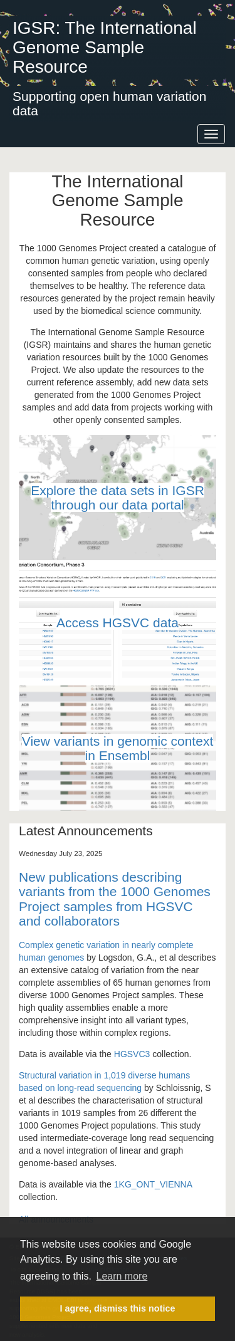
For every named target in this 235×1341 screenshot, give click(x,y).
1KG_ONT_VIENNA (153, 1184)
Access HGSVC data (117, 622)
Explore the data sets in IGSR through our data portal (117, 497)
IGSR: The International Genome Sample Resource (105, 47)
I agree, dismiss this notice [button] (117, 1308)
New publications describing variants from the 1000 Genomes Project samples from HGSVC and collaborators (115, 898)
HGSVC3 (132, 1054)
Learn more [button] (121, 1276)
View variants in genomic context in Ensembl (117, 748)
